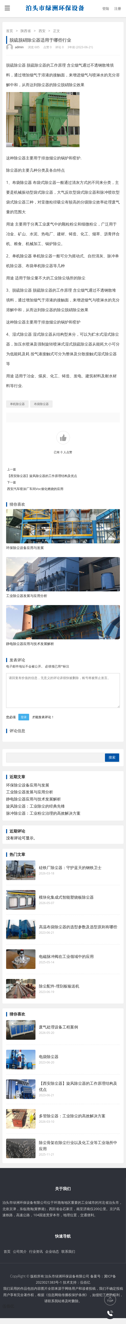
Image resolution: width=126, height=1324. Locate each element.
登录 (24, 723)
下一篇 (11, 482)
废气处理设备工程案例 (58, 1033)
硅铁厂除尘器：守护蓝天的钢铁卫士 (70, 873)
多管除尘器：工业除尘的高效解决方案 (72, 1121)
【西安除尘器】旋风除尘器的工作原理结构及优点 (42, 476)
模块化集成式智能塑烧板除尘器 (66, 903)
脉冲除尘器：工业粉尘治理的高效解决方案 (43, 819)
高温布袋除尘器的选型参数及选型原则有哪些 (78, 932)
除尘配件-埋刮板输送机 (59, 992)
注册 (117, 8)
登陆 (105, 8)
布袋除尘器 (22, 182)
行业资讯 (36, 1257)
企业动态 (52, 1257)
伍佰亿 (85, 1288)
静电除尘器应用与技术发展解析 (30, 643)
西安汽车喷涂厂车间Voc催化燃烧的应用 (35, 489)
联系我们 (68, 1257)
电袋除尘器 (48, 1062)
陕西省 (26, 30)
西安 (42, 30)
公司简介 (20, 1257)
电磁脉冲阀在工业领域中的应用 (66, 962)
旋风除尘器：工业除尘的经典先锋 (35, 812)
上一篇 (11, 469)
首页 (9, 30)
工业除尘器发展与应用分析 (26, 595)
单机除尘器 (22, 256)
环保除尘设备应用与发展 (25, 547)
